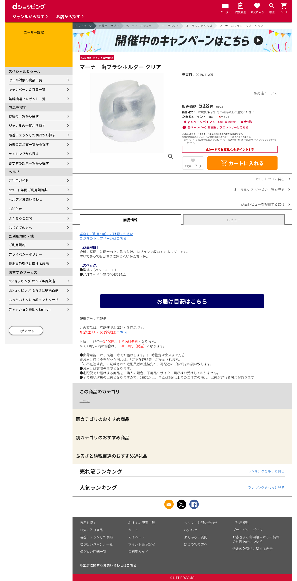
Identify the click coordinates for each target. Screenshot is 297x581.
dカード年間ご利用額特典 (28, 189)
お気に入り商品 (91, 529)
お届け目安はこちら (182, 301)
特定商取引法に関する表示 (29, 263)
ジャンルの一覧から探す (27, 125)
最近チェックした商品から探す (32, 135)
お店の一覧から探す (24, 116)
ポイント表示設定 (141, 544)
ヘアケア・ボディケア (140, 26)
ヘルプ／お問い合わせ (25, 199)
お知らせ (15, 208)
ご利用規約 (17, 244)
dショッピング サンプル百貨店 (32, 281)
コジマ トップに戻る (269, 179)
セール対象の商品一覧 (25, 80)
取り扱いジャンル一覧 (96, 544)
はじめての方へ (20, 227)
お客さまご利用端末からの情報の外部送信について (256, 539)
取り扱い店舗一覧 (93, 551)
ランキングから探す (24, 153)
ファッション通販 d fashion (30, 309)
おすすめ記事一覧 (141, 522)
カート (133, 529)
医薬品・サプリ (109, 26)
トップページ (83, 26)
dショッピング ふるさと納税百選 (34, 290)
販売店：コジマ (265, 93)
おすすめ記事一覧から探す (29, 163)
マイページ (136, 537)
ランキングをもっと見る (266, 471)
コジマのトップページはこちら (103, 238)
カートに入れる (242, 163)
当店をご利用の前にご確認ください (106, 233)
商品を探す (88, 522)
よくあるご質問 (20, 218)
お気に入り (193, 165)
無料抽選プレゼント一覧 (27, 98)
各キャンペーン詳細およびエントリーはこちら (218, 127)
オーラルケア (170, 26)
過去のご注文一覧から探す (29, 144)
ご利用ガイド (19, 180)
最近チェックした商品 (96, 537)
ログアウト (25, 331)
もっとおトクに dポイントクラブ (34, 299)
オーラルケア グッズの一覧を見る (258, 189)
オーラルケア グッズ (199, 26)
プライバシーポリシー (25, 254)
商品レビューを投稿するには (262, 204)
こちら (122, 332)
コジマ (85, 400)
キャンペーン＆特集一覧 (27, 89)
